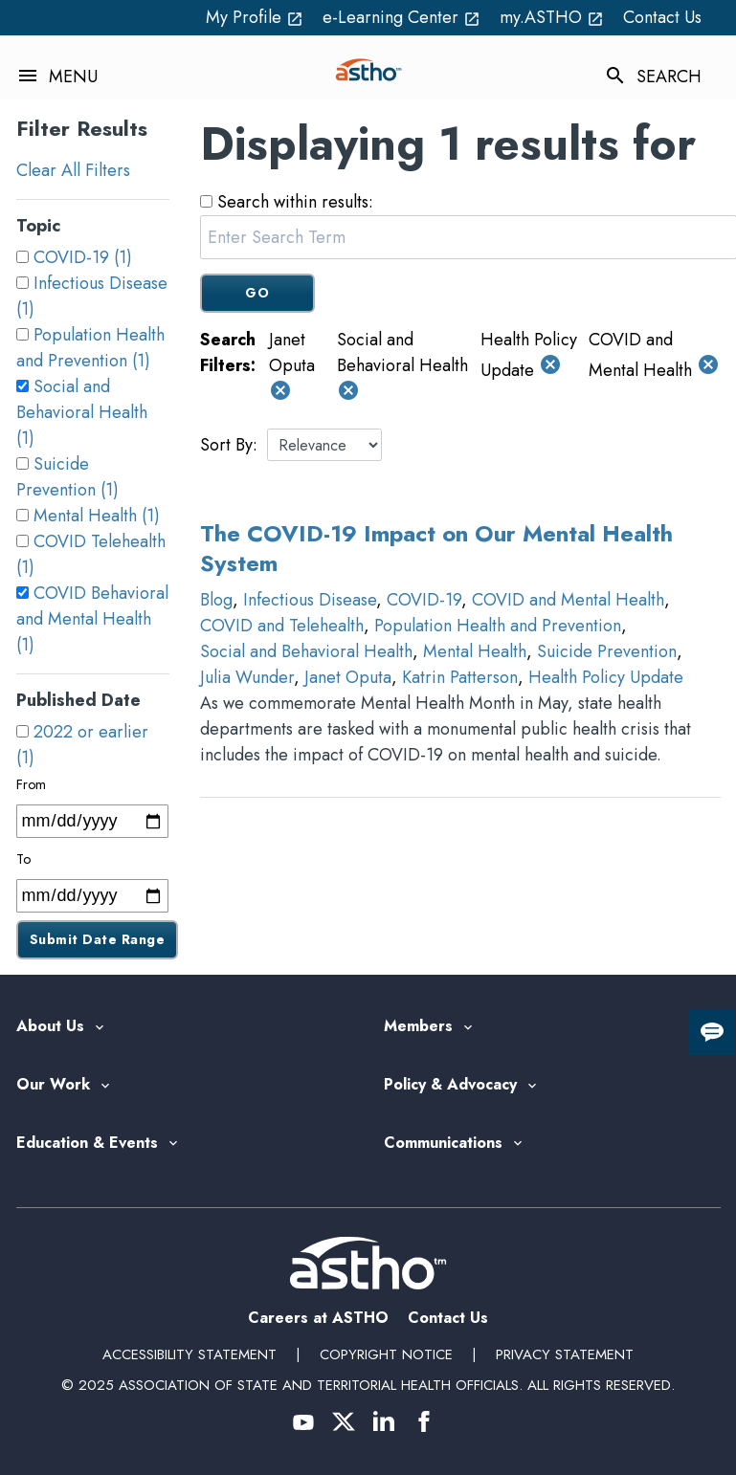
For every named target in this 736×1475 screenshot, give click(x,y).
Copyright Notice (386, 1354)
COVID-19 (424, 599)
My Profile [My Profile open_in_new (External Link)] (254, 17)
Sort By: (228, 444)
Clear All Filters (73, 170)
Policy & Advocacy (450, 1085)
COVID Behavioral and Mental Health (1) (92, 619)
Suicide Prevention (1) (67, 476)
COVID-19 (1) (82, 257)
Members (418, 1027)
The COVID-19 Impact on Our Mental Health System (436, 548)
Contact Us (662, 17)
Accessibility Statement (189, 1354)
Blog (216, 599)
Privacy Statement (565, 1354)
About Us (50, 1027)
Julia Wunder (247, 677)
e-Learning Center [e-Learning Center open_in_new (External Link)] (401, 17)
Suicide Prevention (607, 651)
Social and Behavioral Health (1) (81, 412)
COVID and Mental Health (568, 599)
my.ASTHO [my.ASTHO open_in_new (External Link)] (552, 17)
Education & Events (87, 1144)
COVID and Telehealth (282, 625)
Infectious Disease (309, 599)
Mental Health (474, 651)
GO (257, 292)
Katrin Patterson (460, 677)
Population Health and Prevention (497, 625)
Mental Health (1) (96, 515)
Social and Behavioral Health (306, 651)
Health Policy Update (605, 677)
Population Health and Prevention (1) (90, 347)
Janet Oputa (347, 677)
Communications (443, 1144)
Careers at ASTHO (318, 1318)
